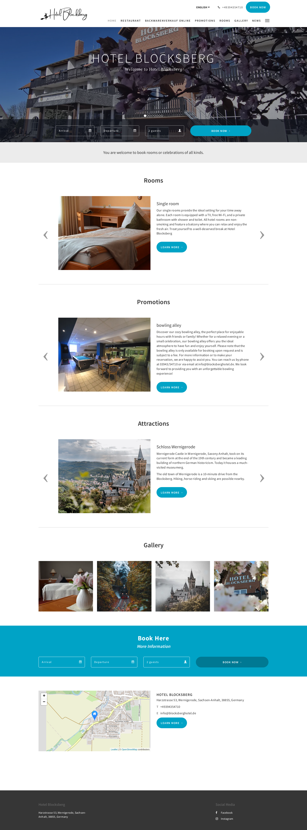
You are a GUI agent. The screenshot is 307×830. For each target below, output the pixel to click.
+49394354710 (170, 707)
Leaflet (114, 749)
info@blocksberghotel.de (178, 713)
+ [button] (44, 696)
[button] (267, 20)
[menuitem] (113, 20)
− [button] (44, 702)
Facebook (224, 812)
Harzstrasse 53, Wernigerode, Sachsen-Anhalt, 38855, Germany (200, 700)
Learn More (170, 247)
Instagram (224, 819)
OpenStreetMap (129, 749)
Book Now (219, 131)
